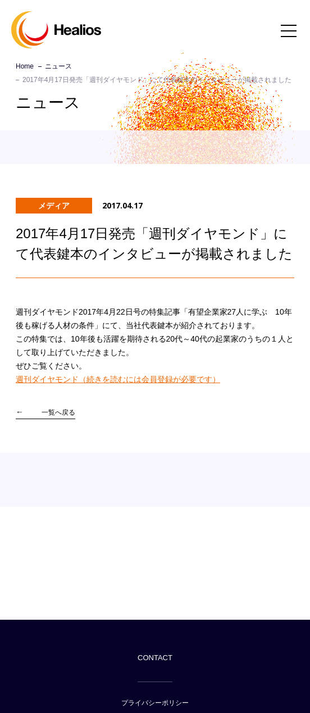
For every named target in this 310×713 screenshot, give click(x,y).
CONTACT (155, 657)
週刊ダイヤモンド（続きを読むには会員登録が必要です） (118, 379)
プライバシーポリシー (155, 703)
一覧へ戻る (58, 412)
